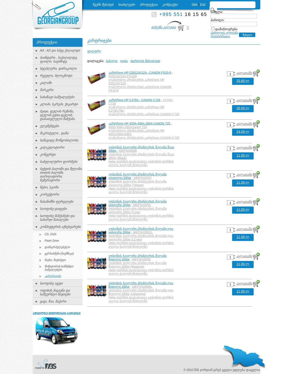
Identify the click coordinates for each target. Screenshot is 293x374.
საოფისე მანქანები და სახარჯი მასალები (57, 217)
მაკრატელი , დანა (54, 133)
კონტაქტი (170, 4)
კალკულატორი (52, 147)
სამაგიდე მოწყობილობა (59, 140)
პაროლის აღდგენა (224, 32)
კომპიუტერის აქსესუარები (60, 227)
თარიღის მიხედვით (145, 61)
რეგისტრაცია (220, 36)
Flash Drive (52, 240)
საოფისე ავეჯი (51, 283)
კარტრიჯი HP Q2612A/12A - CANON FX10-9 (140, 72)
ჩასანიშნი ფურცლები (56, 201)
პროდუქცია (149, 4)
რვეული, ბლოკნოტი (56, 75)
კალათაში (244, 73)
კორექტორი (49, 194)
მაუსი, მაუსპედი (55, 260)
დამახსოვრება (226, 29)
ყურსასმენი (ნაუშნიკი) (59, 253)
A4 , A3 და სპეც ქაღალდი (60, 50)
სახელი (112, 61)
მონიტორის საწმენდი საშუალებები (59, 268)
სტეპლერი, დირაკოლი (58, 68)
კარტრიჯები (53, 276)
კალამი (46, 83)
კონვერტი (47, 154)
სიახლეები (126, 4)
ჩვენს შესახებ (102, 4)
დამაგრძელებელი (57, 247)
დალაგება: (95, 61)
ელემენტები (49, 126)
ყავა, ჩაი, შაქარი (53, 301)
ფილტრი (94, 51)
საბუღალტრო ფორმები (58, 161)
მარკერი (46, 90)
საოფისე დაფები (53, 209)
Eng (203, 4)
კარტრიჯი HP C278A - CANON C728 (134, 100)
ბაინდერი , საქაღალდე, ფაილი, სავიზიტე (59, 59)
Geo (194, 4)
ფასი (124, 61)
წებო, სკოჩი (49, 187)
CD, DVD (50, 234)
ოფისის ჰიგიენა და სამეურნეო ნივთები (55, 292)
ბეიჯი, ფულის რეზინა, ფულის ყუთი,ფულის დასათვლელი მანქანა (57, 115)
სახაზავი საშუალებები (57, 97)
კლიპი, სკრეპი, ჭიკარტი (59, 104)
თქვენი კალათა (163, 27)
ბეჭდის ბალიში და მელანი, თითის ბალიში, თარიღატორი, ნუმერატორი (61, 174)
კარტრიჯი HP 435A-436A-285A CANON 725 (139, 123)
